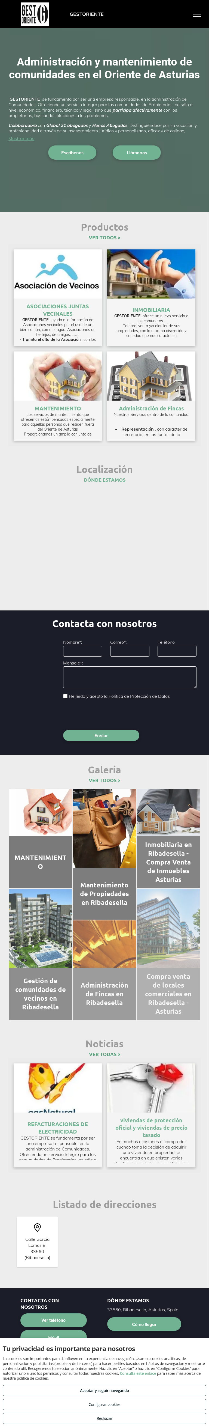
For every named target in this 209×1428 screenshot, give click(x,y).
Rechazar (104, 1418)
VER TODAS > (104, 1030)
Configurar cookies (105, 1404)
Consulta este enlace (138, 1373)
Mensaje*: (73, 663)
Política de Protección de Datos (139, 696)
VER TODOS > (104, 237)
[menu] (197, 14)
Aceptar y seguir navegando (104, 1390)
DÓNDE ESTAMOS (104, 479)
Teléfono (166, 642)
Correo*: (118, 642)
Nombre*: (72, 642)
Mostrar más (21, 138)
